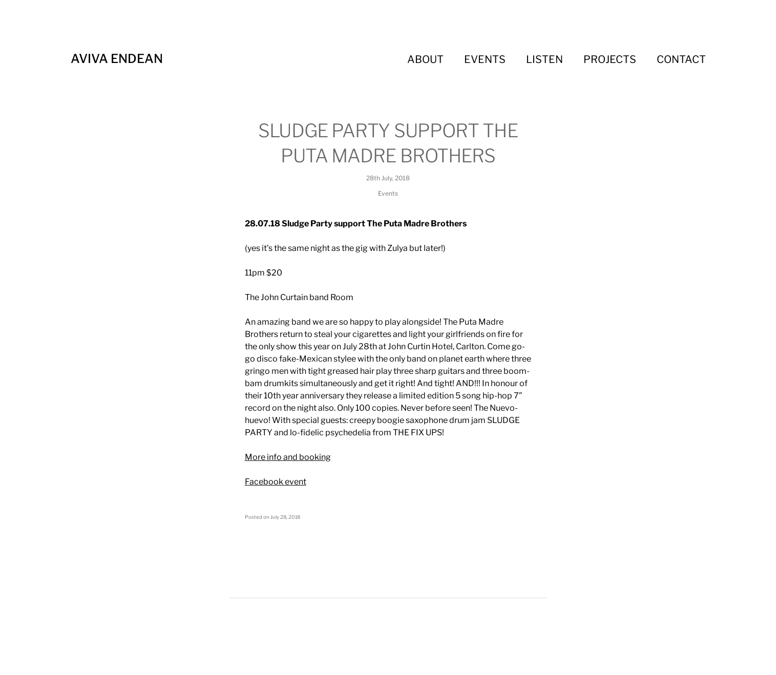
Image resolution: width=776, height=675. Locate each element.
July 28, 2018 (285, 517)
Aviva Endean (117, 58)
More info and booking (288, 457)
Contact (681, 59)
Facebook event (275, 482)
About (425, 59)
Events (485, 59)
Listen (544, 59)
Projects (609, 59)
